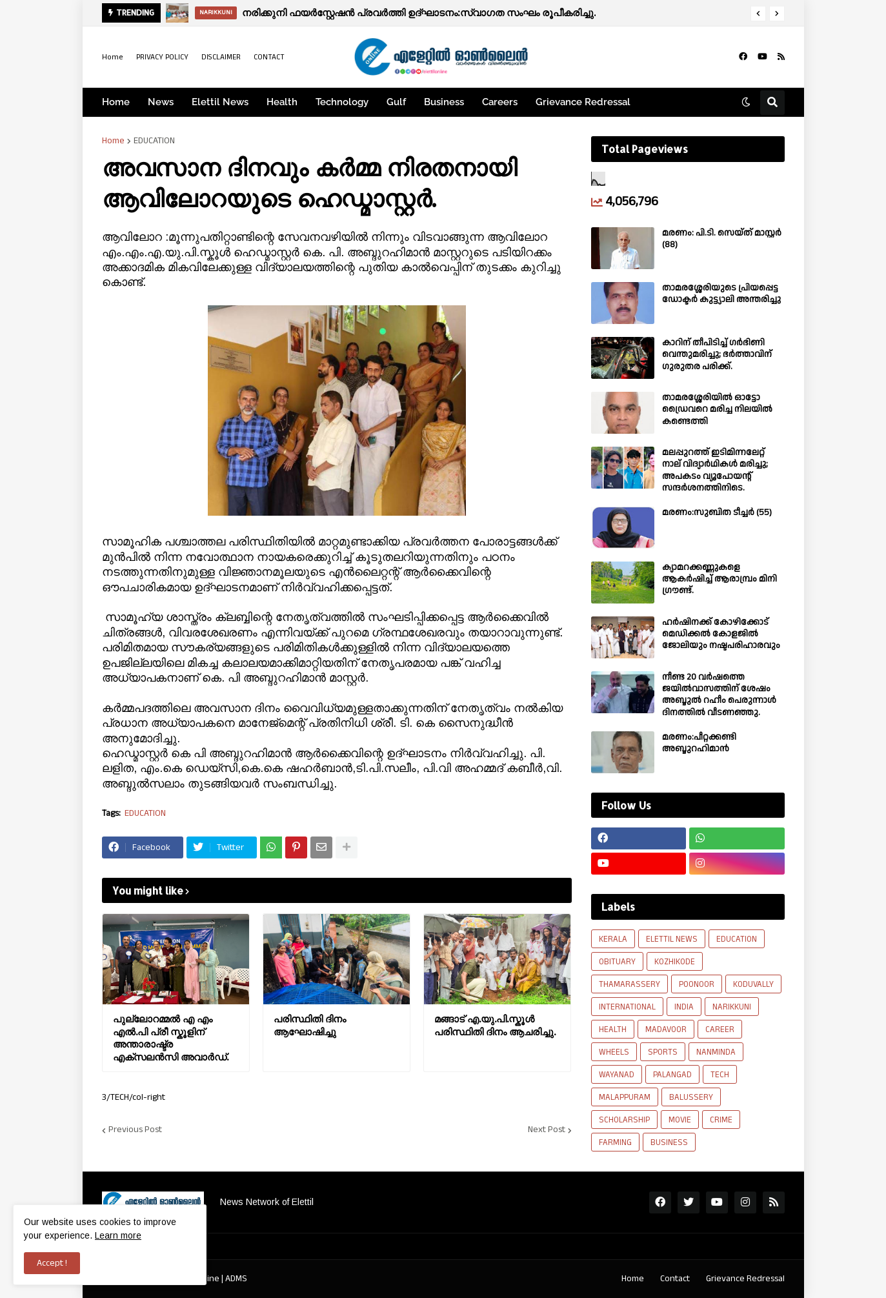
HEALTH (613, 1029)
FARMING (615, 1142)
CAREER (719, 1029)
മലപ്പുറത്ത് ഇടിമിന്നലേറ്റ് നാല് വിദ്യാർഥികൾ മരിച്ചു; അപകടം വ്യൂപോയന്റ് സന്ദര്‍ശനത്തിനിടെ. (715, 470)
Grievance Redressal (745, 1278)
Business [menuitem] (444, 102)
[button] (758, 13)
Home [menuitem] (116, 102)
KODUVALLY (753, 984)
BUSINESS (669, 1142)
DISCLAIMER (221, 57)
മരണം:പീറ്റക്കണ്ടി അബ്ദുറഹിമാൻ (699, 743)
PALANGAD (672, 1074)
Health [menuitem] (282, 102)
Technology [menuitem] (342, 102)
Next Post (546, 1130)
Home (112, 57)
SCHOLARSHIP (624, 1120)
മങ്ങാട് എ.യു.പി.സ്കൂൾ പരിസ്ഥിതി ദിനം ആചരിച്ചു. (495, 1025)
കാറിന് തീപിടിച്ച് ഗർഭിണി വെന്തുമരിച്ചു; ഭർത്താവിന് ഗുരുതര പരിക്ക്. (717, 354)
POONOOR (696, 984)
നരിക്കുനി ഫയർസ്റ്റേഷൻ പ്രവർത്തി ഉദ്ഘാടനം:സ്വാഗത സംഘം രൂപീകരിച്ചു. (419, 12)
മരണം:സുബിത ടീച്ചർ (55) (717, 512)
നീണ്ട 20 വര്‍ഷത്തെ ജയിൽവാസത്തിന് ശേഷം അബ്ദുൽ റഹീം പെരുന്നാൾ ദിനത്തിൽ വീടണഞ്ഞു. (719, 694)
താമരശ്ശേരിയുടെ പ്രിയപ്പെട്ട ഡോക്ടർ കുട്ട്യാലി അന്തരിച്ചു (721, 293)
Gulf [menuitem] (396, 102)
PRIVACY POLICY (162, 57)
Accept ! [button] (52, 1263)
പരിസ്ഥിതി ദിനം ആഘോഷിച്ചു (310, 1025)
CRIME (721, 1120)
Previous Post (135, 1130)
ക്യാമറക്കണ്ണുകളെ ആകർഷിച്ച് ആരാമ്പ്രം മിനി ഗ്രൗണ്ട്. (719, 579)
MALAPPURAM (624, 1097)
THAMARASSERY (629, 984)
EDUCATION (154, 140)
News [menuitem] (161, 102)
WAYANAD (616, 1074)
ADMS (236, 1278)
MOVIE (680, 1120)
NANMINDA (716, 1052)
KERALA (613, 939)
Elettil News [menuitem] (220, 102)
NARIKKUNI (731, 1007)
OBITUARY (617, 962)
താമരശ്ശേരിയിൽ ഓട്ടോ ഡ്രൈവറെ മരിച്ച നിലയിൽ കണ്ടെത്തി (717, 409)
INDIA (684, 1007)
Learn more (118, 1235)
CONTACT (269, 57)
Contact (675, 1278)
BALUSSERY (691, 1097)
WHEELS (614, 1052)
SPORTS (663, 1052)
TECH (719, 1074)
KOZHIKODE (674, 962)
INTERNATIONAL (627, 1007)
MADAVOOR (666, 1029)
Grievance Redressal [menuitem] (583, 102)
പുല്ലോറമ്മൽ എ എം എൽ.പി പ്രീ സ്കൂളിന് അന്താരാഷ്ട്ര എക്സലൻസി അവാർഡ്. (170, 1038)
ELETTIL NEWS (672, 939)
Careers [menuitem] (500, 102)
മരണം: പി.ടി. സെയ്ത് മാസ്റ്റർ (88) (721, 238)
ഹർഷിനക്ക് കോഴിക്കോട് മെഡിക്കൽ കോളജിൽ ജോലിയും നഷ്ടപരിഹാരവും (721, 634)
